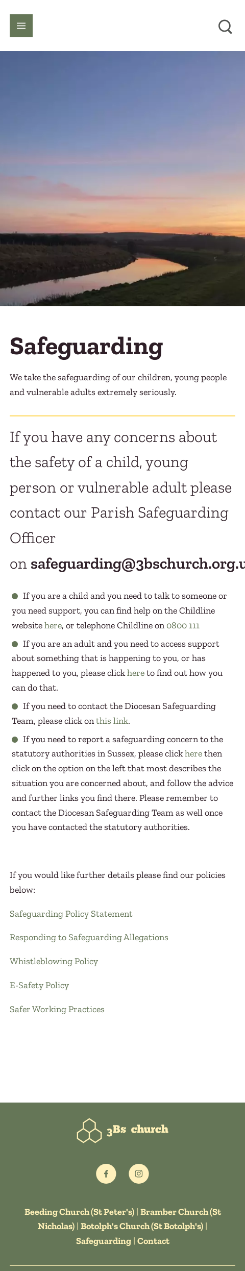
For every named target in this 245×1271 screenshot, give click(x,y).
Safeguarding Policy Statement (71, 913)
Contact (153, 1240)
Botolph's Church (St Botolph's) (142, 1226)
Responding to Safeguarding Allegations (89, 937)
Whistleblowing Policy (54, 961)
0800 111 (183, 625)
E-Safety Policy (39, 985)
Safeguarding (103, 1240)
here (53, 625)
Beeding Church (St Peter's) (79, 1211)
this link (112, 720)
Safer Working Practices (57, 1009)
